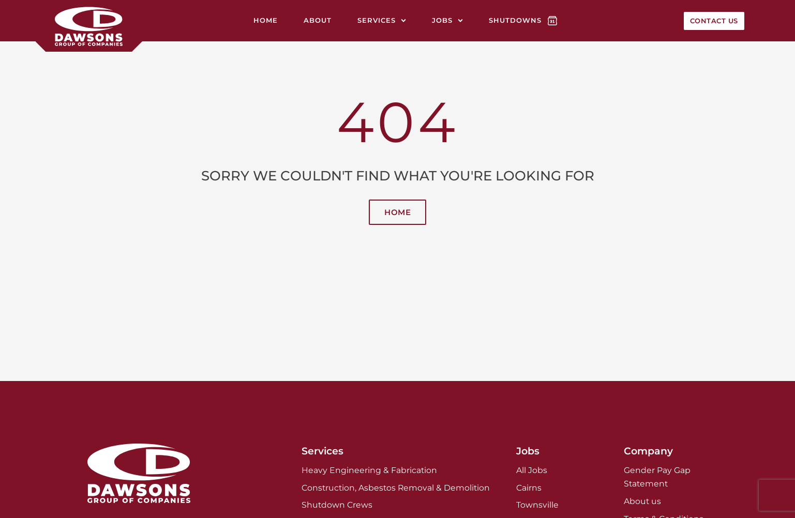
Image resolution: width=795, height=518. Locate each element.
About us (642, 501)
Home (265, 20)
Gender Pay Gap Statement (657, 477)
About (318, 20)
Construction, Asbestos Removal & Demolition (396, 488)
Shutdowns (515, 20)
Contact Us (714, 21)
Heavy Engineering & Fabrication (369, 470)
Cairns (529, 488)
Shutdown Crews (337, 505)
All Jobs (531, 470)
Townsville (537, 505)
